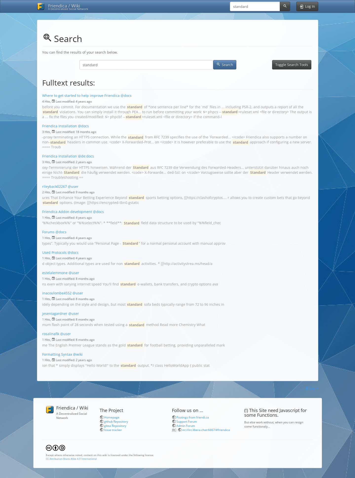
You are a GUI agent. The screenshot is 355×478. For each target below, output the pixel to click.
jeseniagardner (54, 313)
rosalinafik (50, 333)
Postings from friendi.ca (192, 417)
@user (73, 186)
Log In (311, 388)
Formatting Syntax (57, 354)
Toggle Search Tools (291, 64)
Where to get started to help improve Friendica (81, 95)
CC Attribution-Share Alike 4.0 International (71, 458)
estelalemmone (55, 272)
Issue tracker (113, 430)
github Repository (116, 421)
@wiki (78, 354)
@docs (126, 95)
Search (224, 64)
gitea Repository (115, 426)
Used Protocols (54, 252)
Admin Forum (185, 426)
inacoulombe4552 (57, 293)
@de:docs (86, 156)
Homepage (111, 417)
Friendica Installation (59, 126)
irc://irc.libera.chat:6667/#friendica (206, 430)
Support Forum (186, 421)
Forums (48, 232)
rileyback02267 (54, 186)
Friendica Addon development (67, 211)
